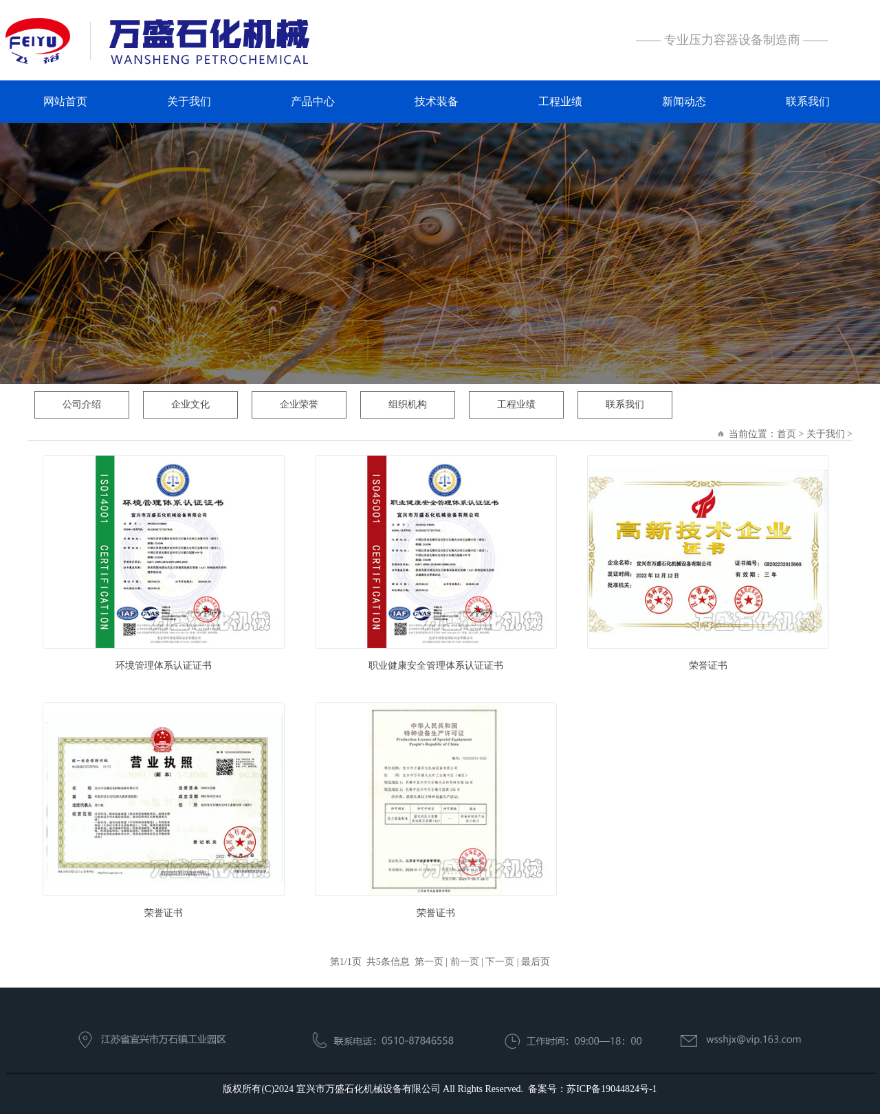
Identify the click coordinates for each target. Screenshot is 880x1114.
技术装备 (437, 101)
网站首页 (65, 101)
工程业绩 (560, 101)
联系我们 (808, 101)
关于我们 (189, 101)
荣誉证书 (708, 665)
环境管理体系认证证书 (164, 665)
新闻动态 (684, 101)
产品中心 (313, 101)
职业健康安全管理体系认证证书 (435, 665)
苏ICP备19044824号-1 (611, 1089)
